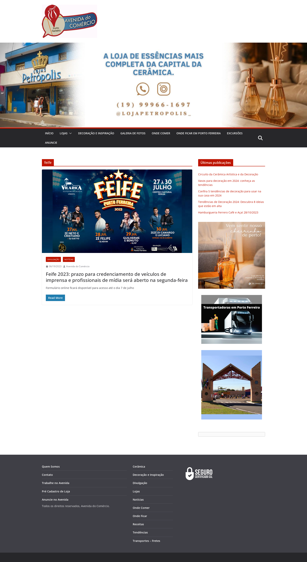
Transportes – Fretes (146, 541)
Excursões (235, 133)
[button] (70, 133)
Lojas (64, 133)
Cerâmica (139, 466)
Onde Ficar (140, 516)
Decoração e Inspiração (96, 133)
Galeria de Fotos (132, 133)
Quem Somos (51, 466)
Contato (47, 475)
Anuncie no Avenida (55, 499)
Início (49, 133)
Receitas (138, 524)
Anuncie (51, 142)
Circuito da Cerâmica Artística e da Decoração (228, 174)
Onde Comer (161, 133)
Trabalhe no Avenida (55, 483)
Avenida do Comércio (77, 266)
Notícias (68, 259)
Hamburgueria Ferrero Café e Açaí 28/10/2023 (228, 212)
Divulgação (53, 259)
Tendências (140, 532)
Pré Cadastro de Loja (56, 491)
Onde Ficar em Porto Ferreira (198, 133)
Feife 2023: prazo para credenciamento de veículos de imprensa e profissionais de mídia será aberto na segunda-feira (117, 277)
